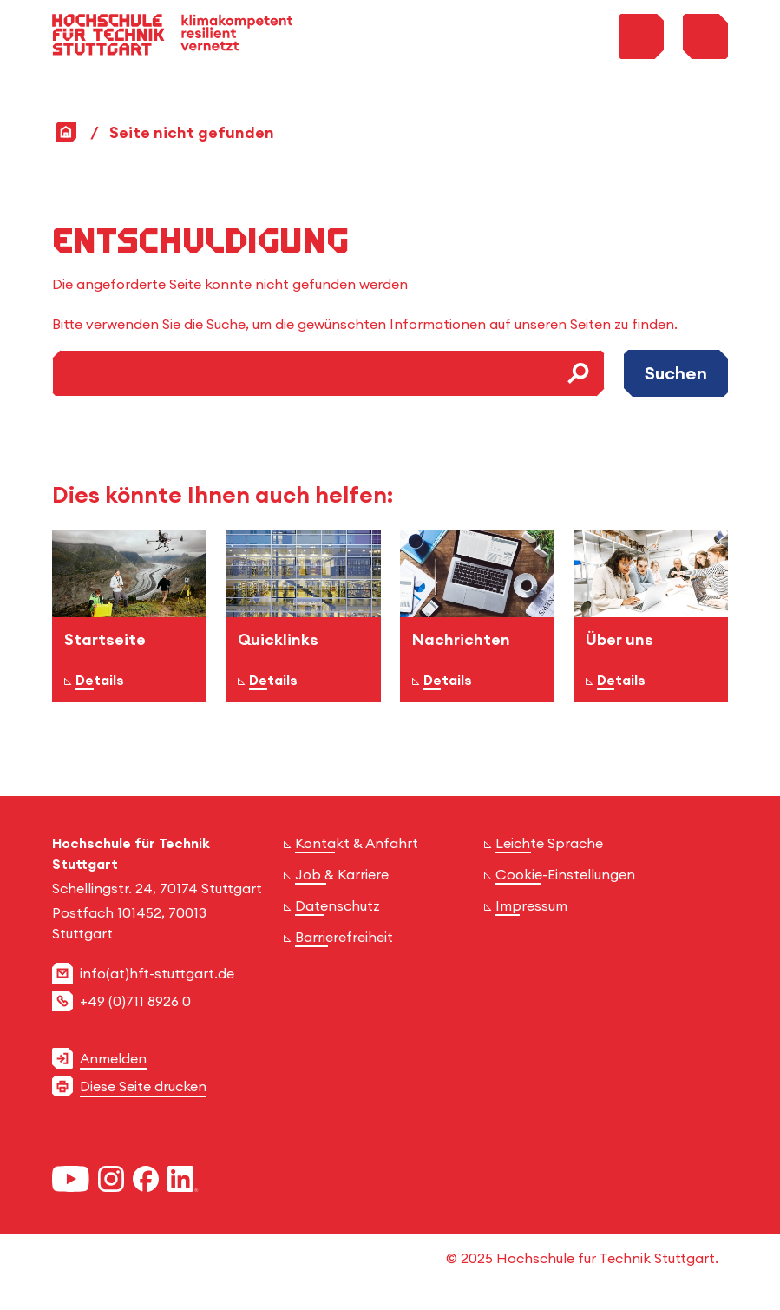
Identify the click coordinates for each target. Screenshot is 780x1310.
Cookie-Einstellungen (565, 874)
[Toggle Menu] (705, 36)
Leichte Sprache (549, 843)
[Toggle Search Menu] (641, 36)
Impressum (531, 905)
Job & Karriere (342, 874)
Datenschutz (337, 905)
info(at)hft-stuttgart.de (157, 973)
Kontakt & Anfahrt (356, 843)
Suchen (676, 373)
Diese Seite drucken (143, 1086)
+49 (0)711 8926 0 (135, 1001)
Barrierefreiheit (344, 936)
